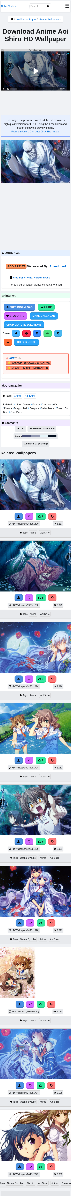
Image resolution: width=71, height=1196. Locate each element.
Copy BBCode (26, 342)
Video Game (22, 404)
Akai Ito (30, 1183)
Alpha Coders (8, 6)
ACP (12, 358)
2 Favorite (15, 315)
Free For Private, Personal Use (31, 277)
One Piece (15, 412)
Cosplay (33, 408)
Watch (56, 404)
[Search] (48, 6)
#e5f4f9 (44, 436)
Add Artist (16, 266)
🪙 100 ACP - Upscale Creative (29, 362)
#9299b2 (35, 436)
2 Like (46, 307)
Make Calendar (43, 315)
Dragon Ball (20, 408)
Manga (35, 404)
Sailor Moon (47, 408)
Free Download (19, 307)
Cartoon (46, 404)
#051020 (52, 436)
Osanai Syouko (28, 858)
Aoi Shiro (30, 395)
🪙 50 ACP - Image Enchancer (28, 368)
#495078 (26, 436)
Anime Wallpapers (50, 19)
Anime (17, 395)
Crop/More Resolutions (23, 324)
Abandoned (57, 266)
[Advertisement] (28, 216)
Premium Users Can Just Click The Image (35, 131)
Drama (8, 408)
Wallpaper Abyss (26, 19)
